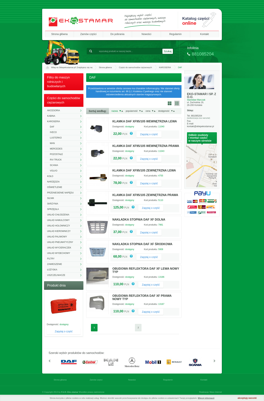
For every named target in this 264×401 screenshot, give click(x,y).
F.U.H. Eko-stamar (69, 392)
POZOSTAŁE (56, 154)
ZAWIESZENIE (54, 264)
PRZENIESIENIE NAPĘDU (60, 192)
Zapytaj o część (64, 331)
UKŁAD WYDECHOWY (58, 253)
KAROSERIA (165, 67)
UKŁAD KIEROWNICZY (59, 231)
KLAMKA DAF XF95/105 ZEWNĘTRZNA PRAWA (145, 195)
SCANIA (54, 165)
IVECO (53, 132)
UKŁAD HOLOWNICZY (58, 225)
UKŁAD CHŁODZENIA (58, 214)
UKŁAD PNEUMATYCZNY (60, 242)
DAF (52, 126)
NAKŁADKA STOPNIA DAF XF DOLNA (138, 219)
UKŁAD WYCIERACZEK (59, 247)
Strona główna (59, 34)
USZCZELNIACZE (56, 275)
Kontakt (204, 34)
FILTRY (50, 258)
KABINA (51, 116)
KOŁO (50, 176)
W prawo (214, 361)
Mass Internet (216, 392)
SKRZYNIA (52, 203)
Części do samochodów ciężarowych (135, 67)
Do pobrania (117, 34)
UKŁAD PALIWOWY (57, 236)
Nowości (146, 34)
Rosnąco (122, 111)
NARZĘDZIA (53, 181)
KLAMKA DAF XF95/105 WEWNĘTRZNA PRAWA (145, 145)
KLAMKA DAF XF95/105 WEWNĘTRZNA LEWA (144, 121)
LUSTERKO (56, 137)
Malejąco (120, 111)
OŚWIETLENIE (54, 187)
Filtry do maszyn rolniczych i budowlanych (58, 82)
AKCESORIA (53, 110)
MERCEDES (56, 148)
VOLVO (53, 170)
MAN (52, 143)
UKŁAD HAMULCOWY (58, 220)
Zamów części (88, 34)
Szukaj (167, 51)
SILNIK (50, 198)
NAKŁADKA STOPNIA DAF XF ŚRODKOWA (142, 244)
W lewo (49, 361)
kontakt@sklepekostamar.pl (200, 126)
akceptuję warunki (247, 398)
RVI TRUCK (56, 159)
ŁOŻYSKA (52, 269)
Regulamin (175, 34)
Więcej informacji (206, 398)
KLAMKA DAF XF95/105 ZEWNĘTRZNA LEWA (144, 170)
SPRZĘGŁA (53, 209)
